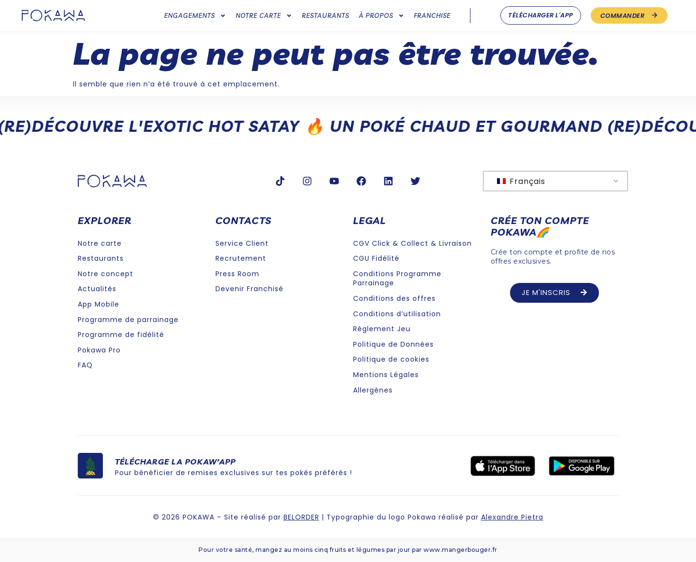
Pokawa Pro (99, 350)
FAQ (85, 365)
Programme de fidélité (121, 334)
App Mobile (98, 304)
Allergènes (373, 390)
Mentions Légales (386, 374)
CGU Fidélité (376, 258)
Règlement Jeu (382, 329)
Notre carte (264, 16)
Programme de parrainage (128, 319)
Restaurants (325, 15)
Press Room (237, 274)
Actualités (97, 289)
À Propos (381, 16)
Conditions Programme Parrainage (397, 278)
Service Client (242, 243)
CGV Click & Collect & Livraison (412, 243)
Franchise (432, 15)
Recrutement (240, 258)
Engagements (195, 16)
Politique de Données (393, 344)
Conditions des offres (394, 298)
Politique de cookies (391, 359)
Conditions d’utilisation (397, 314)
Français (521, 181)
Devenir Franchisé (249, 289)
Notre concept (105, 274)
